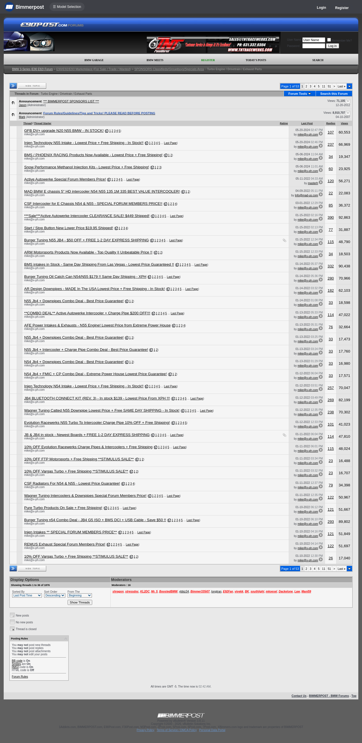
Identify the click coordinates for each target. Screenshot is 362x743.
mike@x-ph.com (34, 134)
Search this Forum (334, 93)
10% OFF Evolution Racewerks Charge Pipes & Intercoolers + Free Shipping (88, 447)
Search (318, 60)
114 (330, 315)
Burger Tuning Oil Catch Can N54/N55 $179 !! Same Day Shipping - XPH (85, 276)
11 (323, 86)
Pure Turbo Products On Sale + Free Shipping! (63, 508)
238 (330, 412)
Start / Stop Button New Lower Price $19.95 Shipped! (68, 228)
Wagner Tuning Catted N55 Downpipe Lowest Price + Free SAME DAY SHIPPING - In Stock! (102, 410)
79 (331, 485)
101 (330, 424)
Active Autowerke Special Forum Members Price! (65, 179)
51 (329, 86)
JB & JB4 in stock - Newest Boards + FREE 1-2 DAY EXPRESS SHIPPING (87, 435)
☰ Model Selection (67, 7)
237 (330, 144)
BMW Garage (94, 60)
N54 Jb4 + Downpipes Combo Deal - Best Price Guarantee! (74, 362)
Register (342, 8)
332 (330, 266)
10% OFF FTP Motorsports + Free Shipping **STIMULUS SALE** (79, 459)
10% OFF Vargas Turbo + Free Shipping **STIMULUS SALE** (76, 471)
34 (331, 156)
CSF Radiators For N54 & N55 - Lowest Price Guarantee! (72, 483)
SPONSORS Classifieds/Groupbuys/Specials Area (169, 69)
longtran (216, 591)
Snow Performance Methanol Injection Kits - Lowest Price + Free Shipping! (86, 167)
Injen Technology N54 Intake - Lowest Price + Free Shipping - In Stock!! (84, 386)
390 (330, 217)
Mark (22, 117)
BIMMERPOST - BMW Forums (329, 695)
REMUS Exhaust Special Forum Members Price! (64, 544)
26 (331, 558)
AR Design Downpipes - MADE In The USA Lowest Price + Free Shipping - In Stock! (94, 289)
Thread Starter (42, 123)
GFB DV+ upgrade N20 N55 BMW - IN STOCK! (64, 130)
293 (330, 521)
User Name (294, 39)
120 (330, 181)
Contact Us (299, 695)
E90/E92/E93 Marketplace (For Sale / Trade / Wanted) (93, 69)
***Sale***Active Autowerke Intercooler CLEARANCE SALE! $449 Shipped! (87, 216)
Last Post (307, 123)
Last (341, 86)
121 (330, 509)
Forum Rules (20, 676)
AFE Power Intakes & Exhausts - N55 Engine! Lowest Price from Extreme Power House (97, 325)
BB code (17, 660)
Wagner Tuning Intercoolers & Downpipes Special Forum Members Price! (85, 495)
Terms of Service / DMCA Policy (177, 730)
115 (330, 242)
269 (330, 400)
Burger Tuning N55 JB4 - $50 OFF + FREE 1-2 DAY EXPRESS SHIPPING (86, 240)
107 (330, 132)
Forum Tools (297, 93)
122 (330, 497)
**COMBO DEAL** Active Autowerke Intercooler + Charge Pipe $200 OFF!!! (87, 313)
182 (330, 290)
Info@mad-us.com (306, 195)
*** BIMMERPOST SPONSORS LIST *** (71, 101)
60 (331, 169)
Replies (330, 123)
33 (331, 302)
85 (331, 205)
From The (74, 591)
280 (330, 278)
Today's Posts (256, 60)
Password (293, 46)
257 (330, 388)
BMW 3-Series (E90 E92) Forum (32, 69)
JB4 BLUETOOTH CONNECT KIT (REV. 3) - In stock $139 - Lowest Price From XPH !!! (97, 398)
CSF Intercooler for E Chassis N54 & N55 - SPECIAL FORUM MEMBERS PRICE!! (93, 203)
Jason (23, 105)
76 (331, 327)
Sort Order (50, 591)
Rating (284, 123)
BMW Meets (155, 60)
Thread (27, 123)
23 (331, 461)
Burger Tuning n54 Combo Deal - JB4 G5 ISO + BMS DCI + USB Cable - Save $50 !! (95, 520)
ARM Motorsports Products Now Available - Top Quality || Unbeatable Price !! (88, 252)
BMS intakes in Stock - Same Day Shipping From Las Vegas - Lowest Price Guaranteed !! (99, 264)
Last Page (170, 143)
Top (354, 695)
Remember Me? (339, 40)
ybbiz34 (184, 591)
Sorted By (18, 591)
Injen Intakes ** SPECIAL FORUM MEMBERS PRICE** (70, 532)
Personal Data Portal (212, 730)
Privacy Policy (145, 730)
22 (331, 193)
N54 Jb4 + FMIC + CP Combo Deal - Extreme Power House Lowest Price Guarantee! (95, 374)
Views (344, 123)
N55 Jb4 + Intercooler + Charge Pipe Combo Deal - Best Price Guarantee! (86, 349)
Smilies (16, 663)
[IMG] (15, 667)
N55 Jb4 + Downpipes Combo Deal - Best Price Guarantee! (74, 301)
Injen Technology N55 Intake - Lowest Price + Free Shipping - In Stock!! (84, 143)
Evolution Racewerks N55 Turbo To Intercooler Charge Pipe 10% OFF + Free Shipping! (97, 422)
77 (331, 229)
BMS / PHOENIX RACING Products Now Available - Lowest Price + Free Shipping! (93, 155)
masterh (313, 183)
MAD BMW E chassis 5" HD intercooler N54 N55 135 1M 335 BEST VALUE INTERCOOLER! (102, 191)
